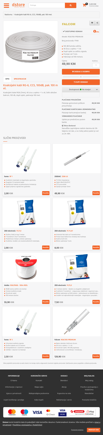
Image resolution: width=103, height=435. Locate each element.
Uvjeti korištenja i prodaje (13, 399)
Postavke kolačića (77, 430)
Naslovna (8, 14)
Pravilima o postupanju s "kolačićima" (27, 425)
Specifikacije (20, 79)
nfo (96, 32)
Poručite (46, 193)
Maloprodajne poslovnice (39, 393)
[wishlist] (92, 23)
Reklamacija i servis (64, 399)
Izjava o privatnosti (13, 393)
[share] (97, 23)
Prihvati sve (94, 430)
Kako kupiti (38, 399)
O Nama (14, 380)
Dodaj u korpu (81, 71)
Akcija (64, 387)
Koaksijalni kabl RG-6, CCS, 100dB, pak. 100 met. (33, 14)
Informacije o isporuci (13, 387)
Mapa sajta (39, 387)
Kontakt (39, 380)
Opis (7, 79)
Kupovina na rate (64, 393)
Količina (95, 61)
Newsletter (89, 393)
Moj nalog (89, 380)
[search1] (70, 5)
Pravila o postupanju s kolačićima (89, 388)
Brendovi (64, 380)
